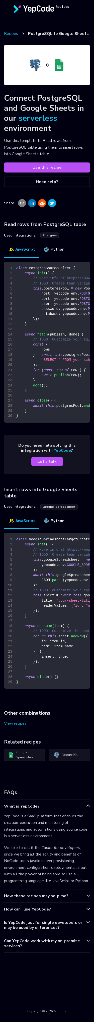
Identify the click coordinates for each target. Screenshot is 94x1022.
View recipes (15, 723)
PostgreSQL (65, 755)
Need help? (47, 182)
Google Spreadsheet (21, 754)
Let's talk (47, 461)
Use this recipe (47, 167)
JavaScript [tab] (21, 249)
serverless (38, 118)
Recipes (11, 33)
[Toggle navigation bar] (8, 9)
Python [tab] (53, 249)
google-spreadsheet (59, 507)
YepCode (62, 450)
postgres (50, 235)
